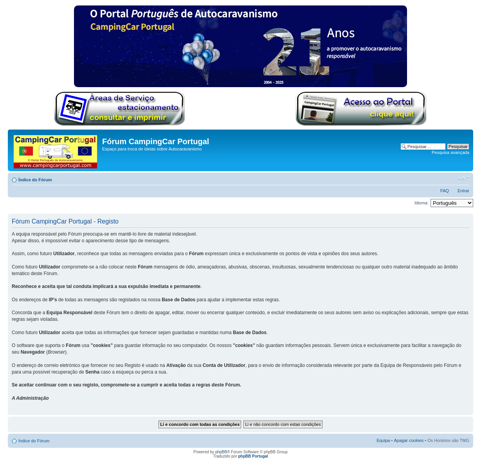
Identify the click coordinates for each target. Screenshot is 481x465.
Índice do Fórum (35, 179)
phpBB (221, 452)
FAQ (444, 190)
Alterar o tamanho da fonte (463, 178)
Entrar (463, 190)
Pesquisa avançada (450, 152)
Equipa (383, 440)
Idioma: (421, 202)
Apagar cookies (408, 440)
